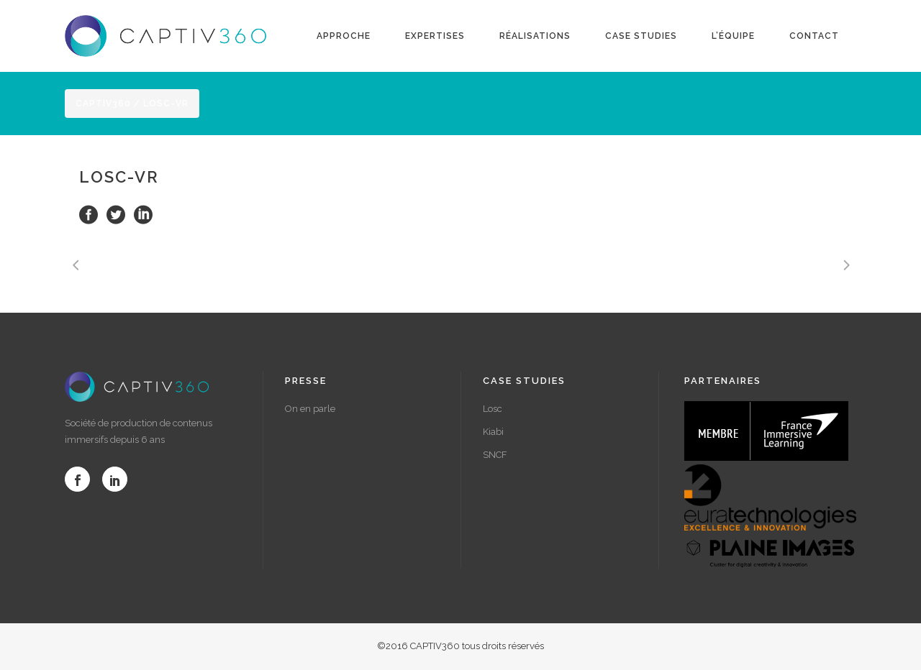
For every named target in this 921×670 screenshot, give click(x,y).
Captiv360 (103, 103)
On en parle (310, 408)
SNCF (495, 454)
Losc (492, 408)
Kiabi (493, 431)
